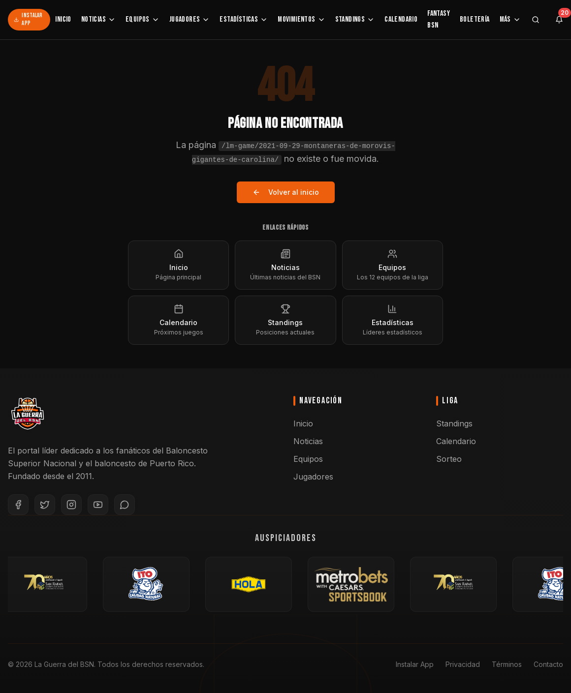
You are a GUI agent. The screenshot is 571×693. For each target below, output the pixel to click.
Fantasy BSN (438, 19)
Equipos (142, 19)
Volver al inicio (286, 192)
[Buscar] (535, 20)
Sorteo (449, 459)
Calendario (400, 19)
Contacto (548, 664)
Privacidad (462, 664)
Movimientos (301, 19)
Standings (355, 19)
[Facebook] (18, 504)
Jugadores (189, 19)
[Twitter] (44, 504)
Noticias (98, 19)
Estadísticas (244, 19)
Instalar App (28, 19)
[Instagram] (71, 504)
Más (510, 19)
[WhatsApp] (124, 504)
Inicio (63, 19)
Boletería (475, 19)
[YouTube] (98, 504)
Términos (507, 664)
